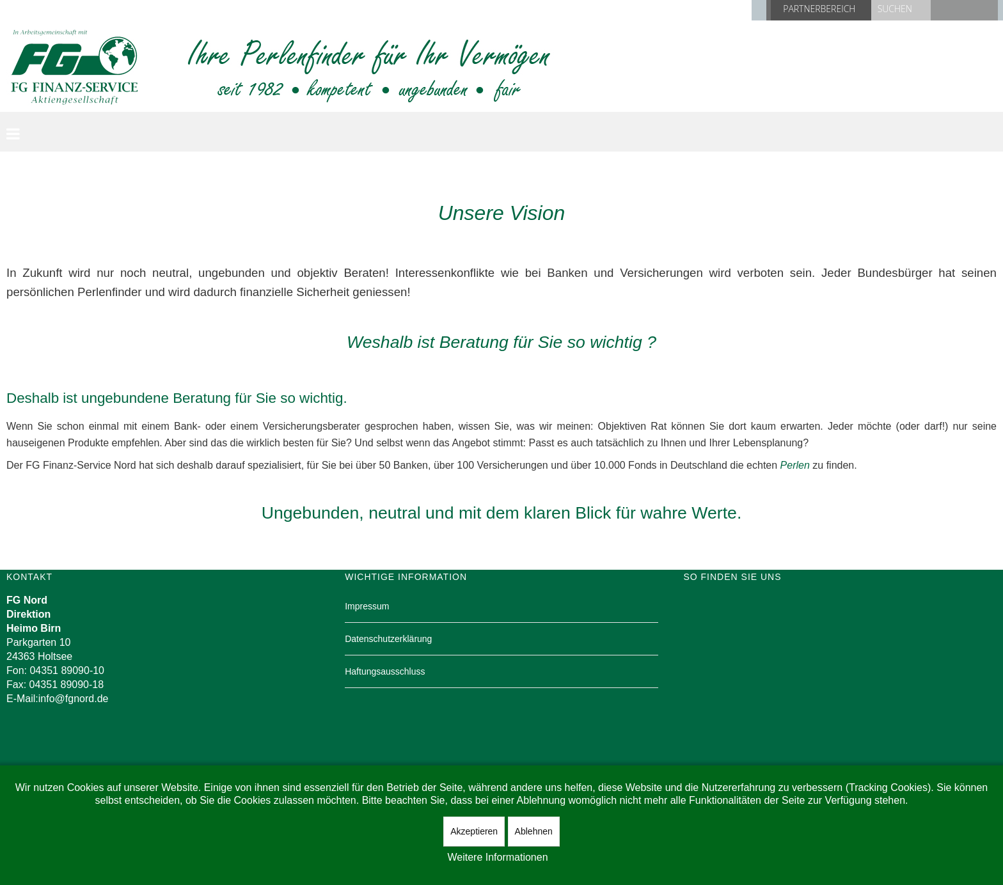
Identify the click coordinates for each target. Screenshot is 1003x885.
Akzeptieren (474, 831)
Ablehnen (534, 831)
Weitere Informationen (497, 857)
